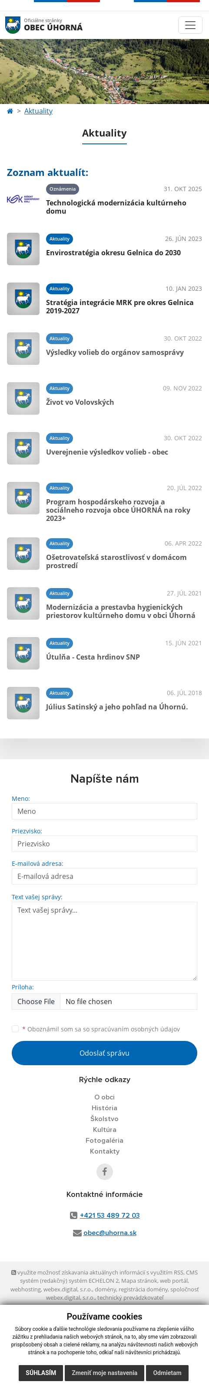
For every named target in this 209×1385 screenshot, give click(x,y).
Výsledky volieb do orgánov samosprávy (115, 352)
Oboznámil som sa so (101, 1029)
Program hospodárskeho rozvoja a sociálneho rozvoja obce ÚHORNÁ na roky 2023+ (118, 510)
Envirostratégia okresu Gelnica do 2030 (113, 252)
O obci (104, 1097)
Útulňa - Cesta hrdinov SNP (93, 657)
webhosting (25, 1289)
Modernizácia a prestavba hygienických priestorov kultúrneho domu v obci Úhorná (121, 611)
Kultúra (104, 1129)
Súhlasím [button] (41, 1372)
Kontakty (104, 1151)
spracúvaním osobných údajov (135, 1029)
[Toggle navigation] (190, 25)
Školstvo (104, 1118)
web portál (174, 1280)
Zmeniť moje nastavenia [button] (104, 1372)
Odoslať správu (104, 1053)
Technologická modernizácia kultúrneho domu (116, 207)
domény (105, 1289)
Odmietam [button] (167, 1372)
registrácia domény (143, 1289)
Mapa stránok (139, 1280)
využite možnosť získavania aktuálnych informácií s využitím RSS (97, 1272)
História (104, 1108)
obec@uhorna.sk (109, 1232)
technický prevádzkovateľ (130, 1297)
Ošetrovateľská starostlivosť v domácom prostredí (116, 561)
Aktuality (38, 111)
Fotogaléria (104, 1140)
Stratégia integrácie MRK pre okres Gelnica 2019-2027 (120, 306)
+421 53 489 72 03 (110, 1215)
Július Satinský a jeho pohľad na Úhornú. (117, 707)
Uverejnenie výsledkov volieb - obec (107, 452)
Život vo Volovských (80, 402)
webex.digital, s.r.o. (67, 1289)
